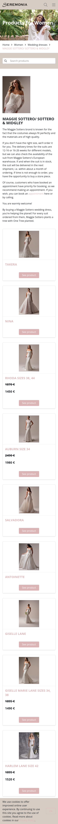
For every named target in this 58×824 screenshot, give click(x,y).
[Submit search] (5, 61)
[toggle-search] (46, 5)
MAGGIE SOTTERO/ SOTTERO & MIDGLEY (25, 48)
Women (18, 44)
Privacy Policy (27, 820)
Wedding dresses (37, 44)
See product (29, 275)
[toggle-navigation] (54, 5)
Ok (50, 811)
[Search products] (29, 61)
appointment (36, 193)
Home (5, 44)
